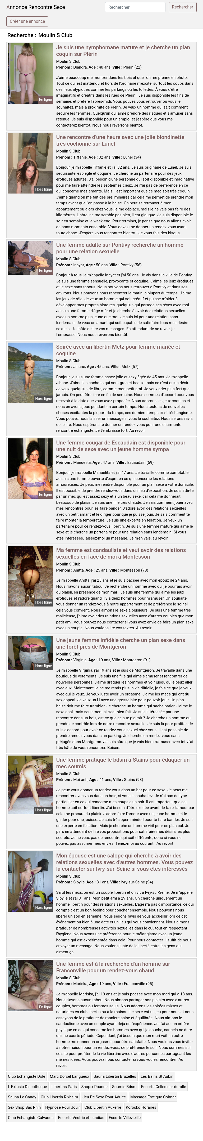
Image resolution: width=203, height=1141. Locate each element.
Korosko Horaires (141, 1107)
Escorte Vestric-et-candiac (81, 1117)
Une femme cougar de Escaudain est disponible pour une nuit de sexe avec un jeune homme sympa (121, 445)
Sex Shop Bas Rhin (24, 1107)
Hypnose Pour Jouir (62, 1107)
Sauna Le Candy (22, 1097)
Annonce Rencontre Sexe (35, 7)
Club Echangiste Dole (26, 1076)
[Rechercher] (135, 7)
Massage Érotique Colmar (153, 1097)
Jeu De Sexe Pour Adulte (104, 1097)
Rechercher (182, 7)
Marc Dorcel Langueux (69, 1076)
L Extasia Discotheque (27, 1086)
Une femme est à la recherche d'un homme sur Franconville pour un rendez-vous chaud (113, 967)
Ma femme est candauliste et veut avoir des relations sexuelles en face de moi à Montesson (121, 553)
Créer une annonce (27, 21)
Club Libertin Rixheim (59, 1097)
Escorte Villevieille (125, 1117)
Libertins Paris (64, 1086)
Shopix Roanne (94, 1086)
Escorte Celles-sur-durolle (163, 1086)
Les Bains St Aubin (157, 1076)
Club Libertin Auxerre (103, 1107)
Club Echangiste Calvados (31, 1117)
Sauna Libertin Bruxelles (115, 1076)
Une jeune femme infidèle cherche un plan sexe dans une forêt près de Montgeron (120, 643)
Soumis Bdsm (124, 1086)
